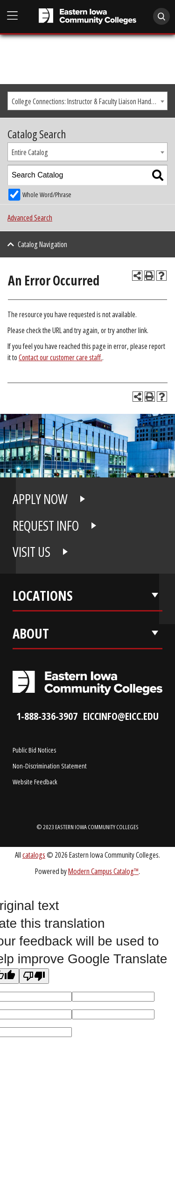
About (31, 633)
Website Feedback (35, 781)
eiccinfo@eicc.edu (121, 716)
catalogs (33, 854)
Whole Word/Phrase (46, 194)
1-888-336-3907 (46, 716)
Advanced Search (29, 218)
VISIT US (31, 551)
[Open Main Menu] (12, 15)
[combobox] (87, 101)
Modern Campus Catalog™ (103, 871)
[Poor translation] (34, 976)
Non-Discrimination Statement (50, 765)
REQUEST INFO (46, 525)
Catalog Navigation (42, 244)
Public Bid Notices (34, 749)
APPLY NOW (40, 499)
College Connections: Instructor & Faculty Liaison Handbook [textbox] (88, 101)
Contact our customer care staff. (60, 357)
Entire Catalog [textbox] (30, 152)
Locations (43, 595)
